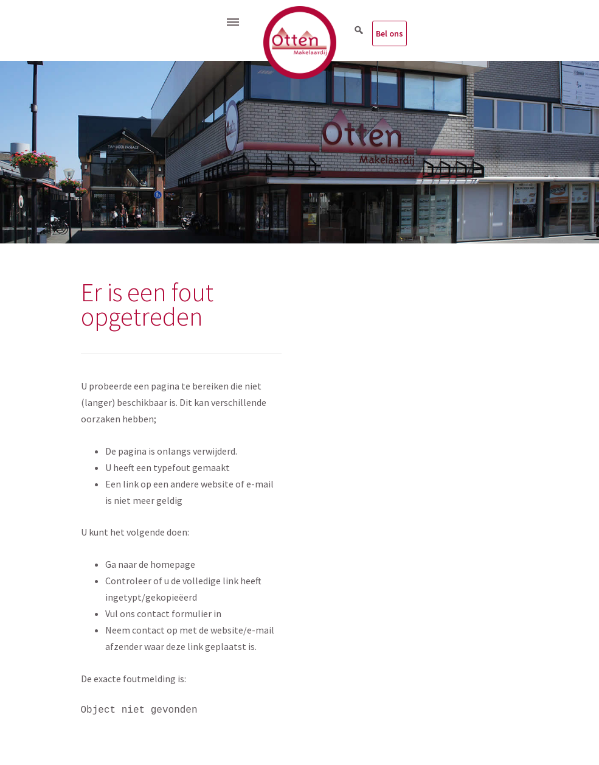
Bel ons (389, 33)
